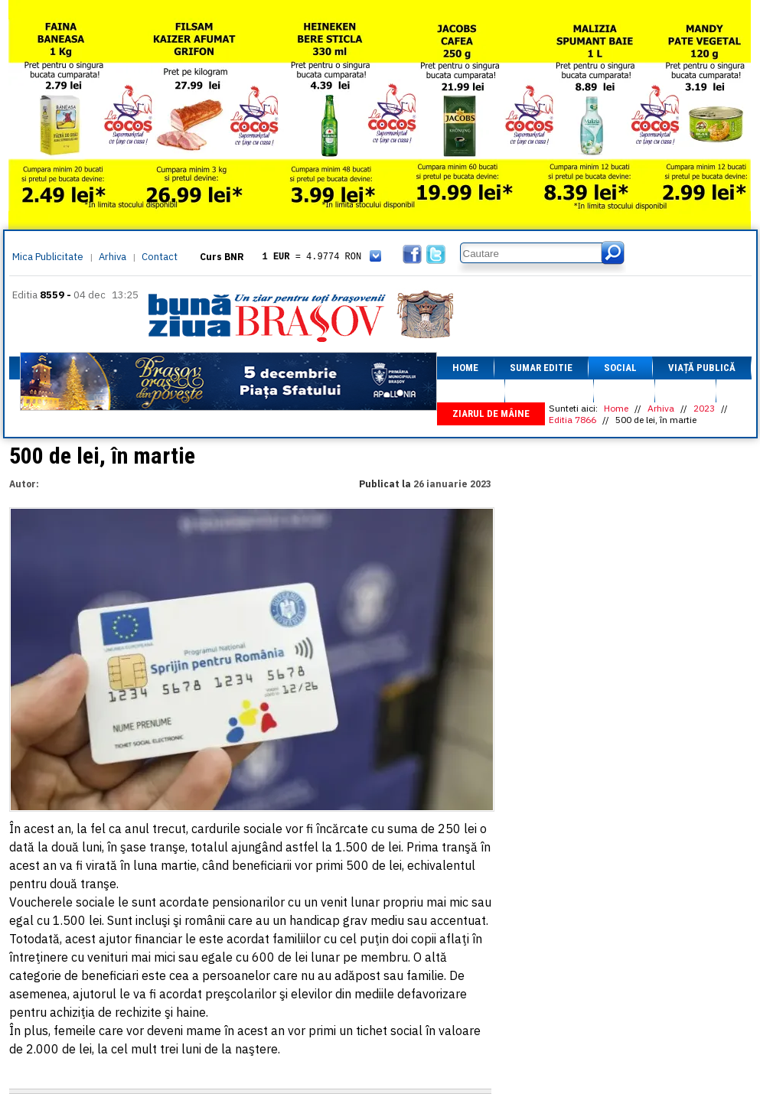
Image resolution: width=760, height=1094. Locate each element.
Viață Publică (702, 367)
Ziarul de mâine (491, 413)
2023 (704, 408)
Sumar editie (541, 367)
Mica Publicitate (47, 256)
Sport (624, 390)
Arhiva (112, 256)
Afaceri (470, 390)
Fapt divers (549, 390)
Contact (160, 256)
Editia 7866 (572, 419)
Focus (685, 390)
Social (620, 367)
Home (465, 367)
